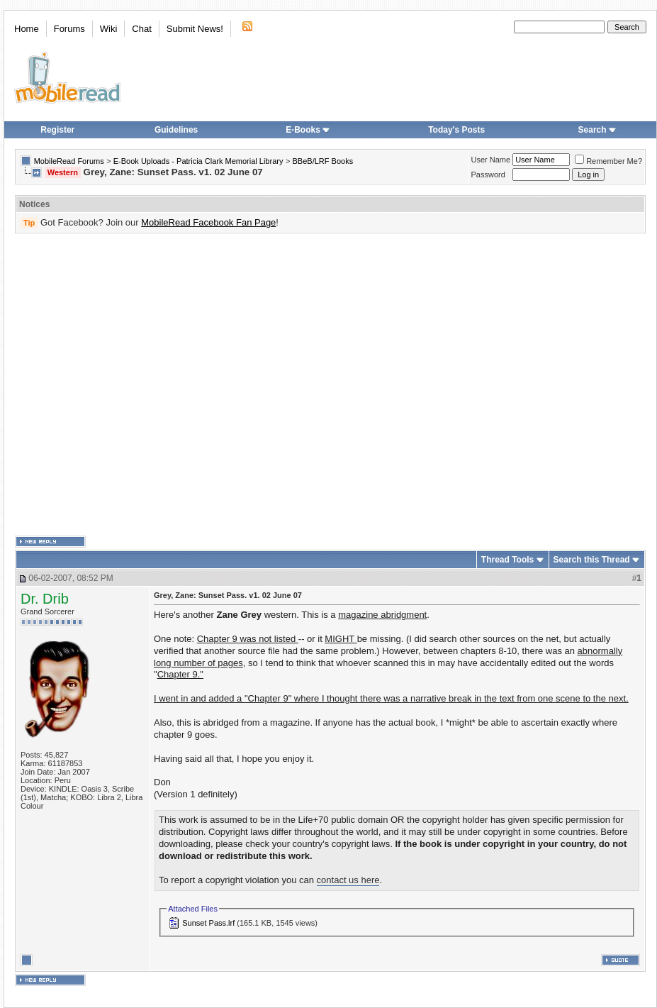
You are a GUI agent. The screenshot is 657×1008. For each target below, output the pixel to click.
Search (597, 130)
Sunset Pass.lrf (208, 923)
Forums (69, 28)
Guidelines (176, 130)
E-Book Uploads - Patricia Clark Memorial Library (198, 161)
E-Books (308, 130)
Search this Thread (592, 560)
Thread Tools (507, 560)
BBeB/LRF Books (323, 161)
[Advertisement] (139, 384)
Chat (141, 28)
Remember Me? (608, 161)
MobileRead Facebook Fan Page (208, 222)
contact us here (348, 880)
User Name (491, 159)
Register (57, 130)
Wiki (109, 28)
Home (26, 28)
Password (488, 174)
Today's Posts (456, 130)
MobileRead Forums (69, 161)
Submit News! (195, 28)
